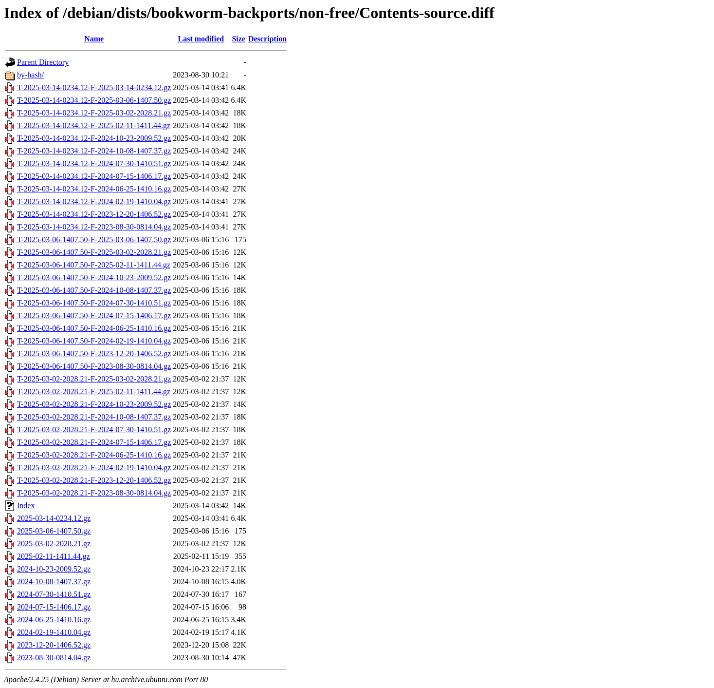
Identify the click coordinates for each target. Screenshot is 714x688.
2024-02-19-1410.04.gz (54, 632)
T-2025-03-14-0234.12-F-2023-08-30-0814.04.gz (94, 227)
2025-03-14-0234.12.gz (54, 518)
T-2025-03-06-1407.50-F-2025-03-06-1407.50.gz (94, 239)
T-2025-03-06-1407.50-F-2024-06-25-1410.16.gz (94, 328)
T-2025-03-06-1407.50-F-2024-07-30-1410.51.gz (94, 303)
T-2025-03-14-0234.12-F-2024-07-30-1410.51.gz (94, 163)
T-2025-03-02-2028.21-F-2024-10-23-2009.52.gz (94, 404)
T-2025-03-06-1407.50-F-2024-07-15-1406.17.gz (94, 315)
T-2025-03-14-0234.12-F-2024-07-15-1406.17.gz (94, 176)
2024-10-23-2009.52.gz (54, 569)
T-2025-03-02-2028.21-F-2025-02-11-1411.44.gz (93, 391)
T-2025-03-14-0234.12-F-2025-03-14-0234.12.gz (94, 87)
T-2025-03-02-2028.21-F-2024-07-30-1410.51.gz (94, 429)
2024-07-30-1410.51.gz (54, 594)
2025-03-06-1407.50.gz (54, 531)
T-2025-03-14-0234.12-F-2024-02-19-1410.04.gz (94, 201)
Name (94, 39)
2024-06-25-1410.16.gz (54, 619)
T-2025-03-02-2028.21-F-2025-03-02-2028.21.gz (94, 379)
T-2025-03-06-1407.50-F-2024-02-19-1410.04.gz (94, 341)
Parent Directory (43, 62)
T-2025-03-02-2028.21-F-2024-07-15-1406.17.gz (94, 442)
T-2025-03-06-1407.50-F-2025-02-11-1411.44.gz (93, 265)
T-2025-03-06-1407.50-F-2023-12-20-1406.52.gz (94, 353)
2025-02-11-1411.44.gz (53, 556)
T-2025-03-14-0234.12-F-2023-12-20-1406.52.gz (94, 214)
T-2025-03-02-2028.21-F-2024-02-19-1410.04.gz (94, 467)
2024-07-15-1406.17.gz (54, 607)
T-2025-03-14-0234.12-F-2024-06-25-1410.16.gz (94, 189)
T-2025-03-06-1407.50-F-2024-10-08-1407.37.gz (94, 290)
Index (26, 505)
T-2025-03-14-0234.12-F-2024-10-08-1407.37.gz (94, 151)
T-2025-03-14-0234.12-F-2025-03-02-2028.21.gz (94, 113)
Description (267, 39)
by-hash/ (30, 75)
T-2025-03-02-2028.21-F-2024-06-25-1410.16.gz (94, 455)
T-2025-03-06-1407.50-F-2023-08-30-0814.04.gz (94, 366)
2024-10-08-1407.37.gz (54, 581)
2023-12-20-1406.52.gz (54, 645)
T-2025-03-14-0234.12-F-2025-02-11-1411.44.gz (93, 125)
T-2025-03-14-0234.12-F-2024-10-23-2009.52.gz (94, 138)
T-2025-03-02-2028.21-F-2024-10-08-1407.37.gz (94, 417)
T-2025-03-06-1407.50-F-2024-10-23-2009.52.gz (94, 277)
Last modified (201, 39)
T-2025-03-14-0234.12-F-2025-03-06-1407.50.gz (94, 100)
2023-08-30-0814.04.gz (54, 657)
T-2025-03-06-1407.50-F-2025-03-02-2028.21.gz (94, 252)
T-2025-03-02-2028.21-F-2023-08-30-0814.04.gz (94, 493)
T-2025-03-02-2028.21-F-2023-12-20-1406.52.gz (94, 480)
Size (238, 39)
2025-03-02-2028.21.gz (54, 543)
